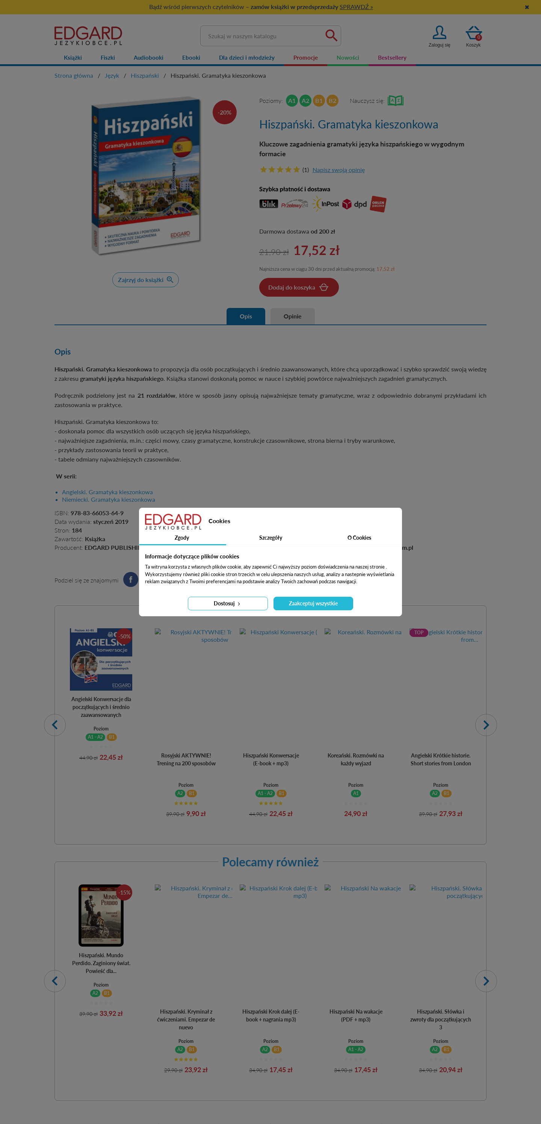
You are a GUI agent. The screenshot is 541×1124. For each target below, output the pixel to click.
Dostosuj (228, 603)
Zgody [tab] (182, 537)
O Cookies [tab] (359, 537)
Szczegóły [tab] (270, 537)
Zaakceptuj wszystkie (313, 603)
